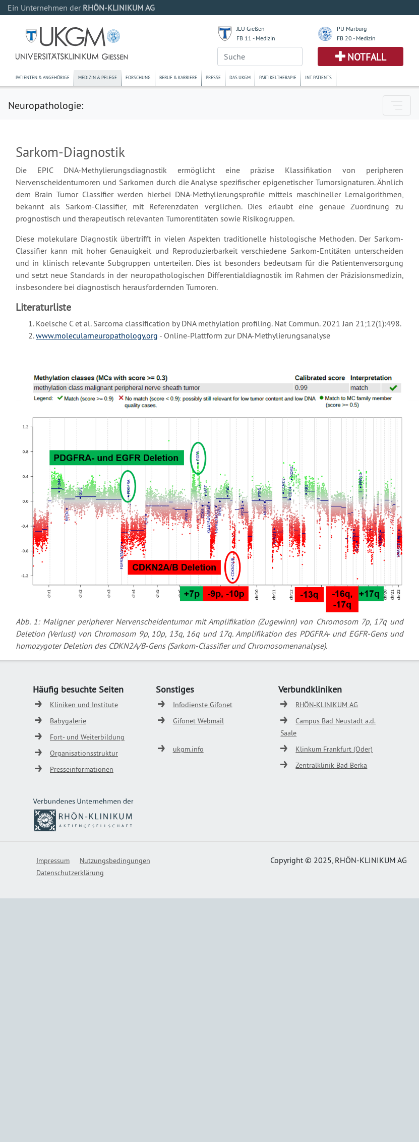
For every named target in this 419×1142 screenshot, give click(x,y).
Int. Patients (318, 77)
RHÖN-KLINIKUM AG (326, 704)
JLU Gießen (250, 28)
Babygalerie (68, 720)
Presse (213, 77)
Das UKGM (240, 77)
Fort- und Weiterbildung (87, 736)
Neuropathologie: (45, 105)
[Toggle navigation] (397, 105)
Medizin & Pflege (97, 77)
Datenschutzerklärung (70, 872)
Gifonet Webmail (198, 720)
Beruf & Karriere (178, 77)
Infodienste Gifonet (202, 704)
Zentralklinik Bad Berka (331, 765)
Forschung (138, 77)
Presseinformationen (81, 769)
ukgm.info (188, 749)
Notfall (366, 57)
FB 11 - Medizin (255, 38)
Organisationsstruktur (84, 753)
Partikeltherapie (277, 77)
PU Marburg (352, 28)
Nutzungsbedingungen (115, 860)
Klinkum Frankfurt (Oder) (334, 749)
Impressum (53, 860)
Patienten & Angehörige (43, 77)
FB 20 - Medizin (356, 38)
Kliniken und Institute (84, 704)
